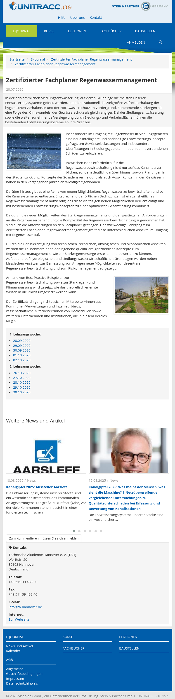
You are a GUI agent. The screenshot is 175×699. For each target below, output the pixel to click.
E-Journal (22, 31)
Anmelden (136, 42)
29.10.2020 (22, 387)
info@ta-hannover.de (25, 607)
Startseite (17, 59)
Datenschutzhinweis (22, 683)
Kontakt (96, 17)
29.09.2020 (22, 345)
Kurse (49, 31)
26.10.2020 (22, 373)
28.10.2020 (22, 382)
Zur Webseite (19, 619)
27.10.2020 (22, 377)
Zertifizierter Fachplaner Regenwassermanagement (91, 59)
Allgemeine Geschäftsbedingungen (24, 671)
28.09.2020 (22, 340)
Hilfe (61, 17)
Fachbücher (110, 31)
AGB (9, 659)
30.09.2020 (22, 350)
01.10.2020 (22, 355)
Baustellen (145, 31)
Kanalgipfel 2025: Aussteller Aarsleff (36, 487)
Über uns (77, 17)
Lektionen (77, 31)
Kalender (13, 650)
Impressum (15, 678)
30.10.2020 (22, 392)
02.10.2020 (22, 360)
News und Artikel (19, 646)
